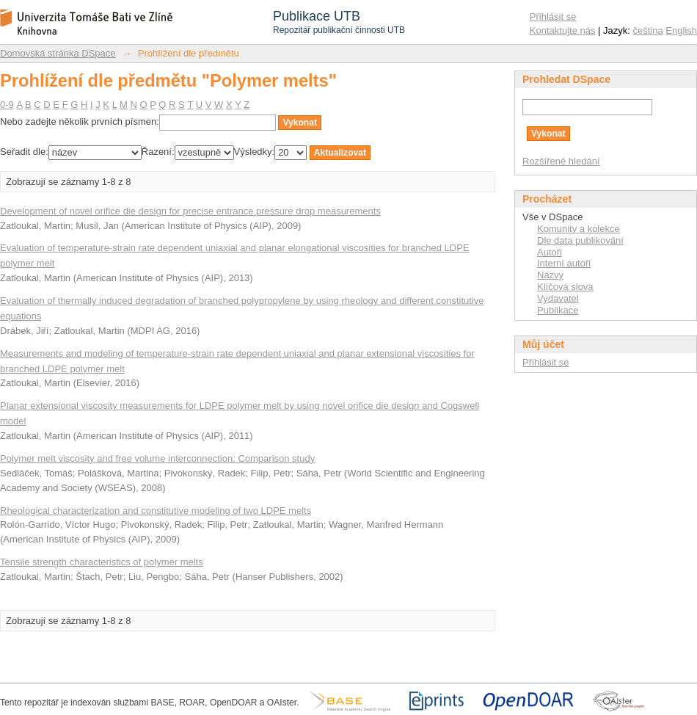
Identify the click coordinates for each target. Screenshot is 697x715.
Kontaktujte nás (563, 30)
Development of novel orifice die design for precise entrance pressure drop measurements (190, 211)
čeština (648, 30)
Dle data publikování (580, 240)
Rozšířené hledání (561, 161)
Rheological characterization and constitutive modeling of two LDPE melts (155, 510)
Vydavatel (558, 298)
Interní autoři (564, 263)
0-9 (7, 104)
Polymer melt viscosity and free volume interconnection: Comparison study (157, 458)
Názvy (550, 274)
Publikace (557, 310)
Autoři (549, 252)
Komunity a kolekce (578, 228)
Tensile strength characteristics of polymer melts (101, 561)
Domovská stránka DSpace (58, 53)
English (681, 30)
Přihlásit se (553, 16)
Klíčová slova (565, 286)
